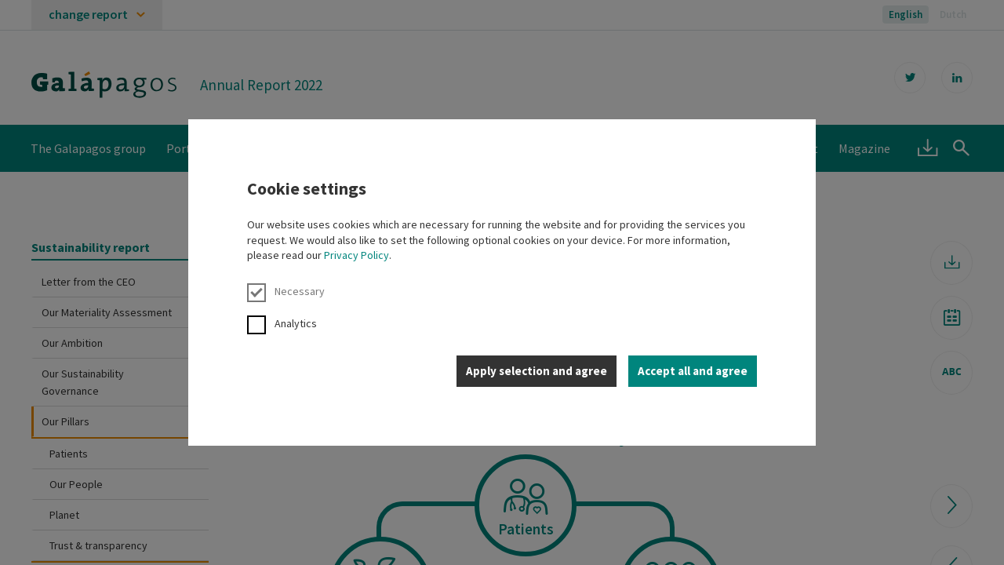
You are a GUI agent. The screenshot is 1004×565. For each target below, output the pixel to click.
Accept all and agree (693, 370)
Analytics (282, 323)
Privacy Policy (356, 255)
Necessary (286, 291)
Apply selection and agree (536, 370)
